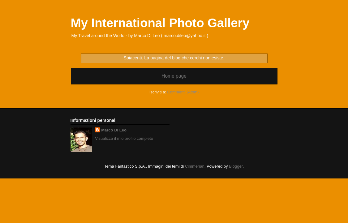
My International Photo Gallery (160, 23)
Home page (174, 76)
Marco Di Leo (114, 130)
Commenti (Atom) (183, 92)
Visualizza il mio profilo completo (124, 138)
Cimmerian (194, 166)
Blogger (236, 166)
